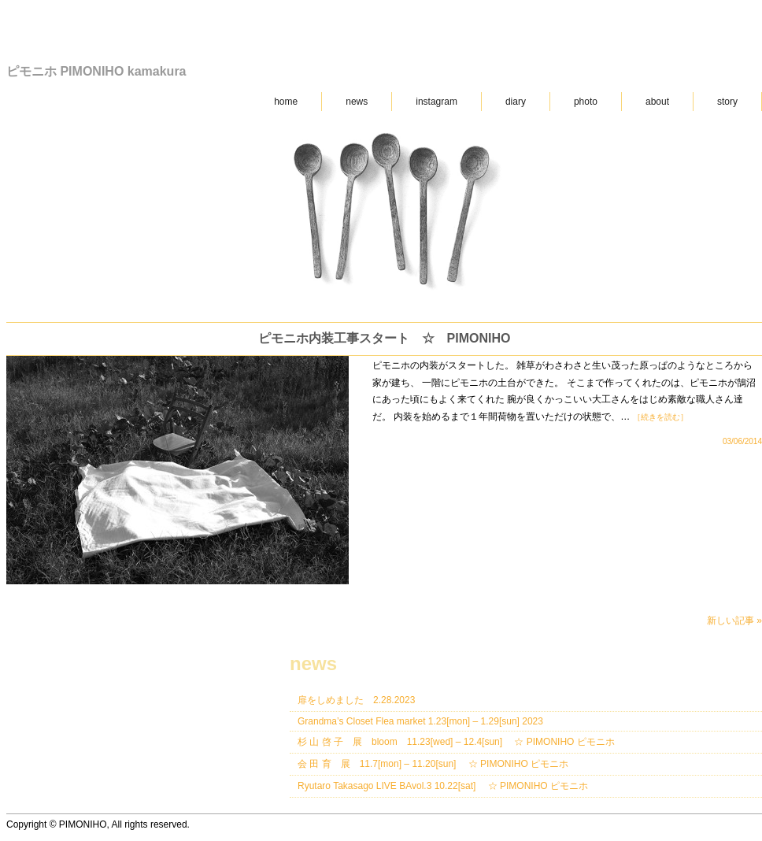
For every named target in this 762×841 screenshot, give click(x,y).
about (657, 101)
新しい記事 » (734, 620)
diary (515, 101)
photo (585, 101)
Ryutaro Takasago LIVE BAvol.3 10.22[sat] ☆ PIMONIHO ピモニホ (443, 785)
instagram (436, 101)
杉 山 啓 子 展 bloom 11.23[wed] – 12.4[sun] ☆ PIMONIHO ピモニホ (456, 741)
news (357, 101)
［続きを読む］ (660, 417)
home (286, 101)
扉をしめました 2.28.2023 (356, 700)
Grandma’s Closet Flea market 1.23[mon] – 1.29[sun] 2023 (420, 721)
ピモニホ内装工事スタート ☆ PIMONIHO (384, 338)
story (727, 101)
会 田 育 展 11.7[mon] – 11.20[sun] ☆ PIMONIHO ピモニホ (433, 763)
